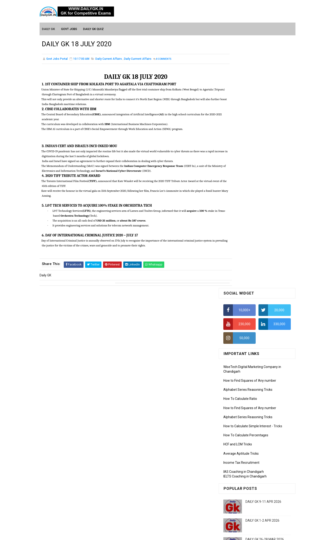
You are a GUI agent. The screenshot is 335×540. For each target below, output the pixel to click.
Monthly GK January (238, 396)
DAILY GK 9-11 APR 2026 (263, 253)
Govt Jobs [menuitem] (69, 28)
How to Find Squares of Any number (249, 132)
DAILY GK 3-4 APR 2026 (262, 309)
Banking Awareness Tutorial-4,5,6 (248, 505)
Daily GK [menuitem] (48, 28)
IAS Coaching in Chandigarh (243, 223)
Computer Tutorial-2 (238, 430)
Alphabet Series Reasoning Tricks (247, 141)
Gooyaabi (199, 534)
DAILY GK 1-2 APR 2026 (262, 272)
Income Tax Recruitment (241, 214)
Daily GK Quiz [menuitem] (93, 28)
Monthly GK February (238, 389)
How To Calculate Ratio (240, 150)
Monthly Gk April (235, 376)
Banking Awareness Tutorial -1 (245, 485)
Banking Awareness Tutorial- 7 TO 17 (250, 512)
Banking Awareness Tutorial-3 (245, 498)
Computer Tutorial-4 (238, 444)
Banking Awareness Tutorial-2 (245, 492)
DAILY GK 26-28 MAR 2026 (264, 290)
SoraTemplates (157, 534)
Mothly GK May (234, 369)
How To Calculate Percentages (245, 186)
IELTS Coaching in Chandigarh (245, 227)
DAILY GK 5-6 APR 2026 (262, 328)
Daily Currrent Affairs (137, 59)
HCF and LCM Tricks (237, 195)
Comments (163, 59)
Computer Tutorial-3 (238, 437)
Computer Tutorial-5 (238, 451)
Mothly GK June (234, 363)
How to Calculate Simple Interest (247, 177)
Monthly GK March (236, 383)
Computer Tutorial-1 (238, 424)
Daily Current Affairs (108, 59)
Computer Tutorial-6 (238, 457)
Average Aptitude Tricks (241, 204)
